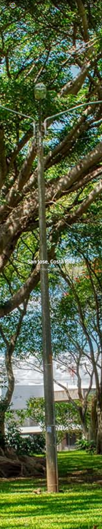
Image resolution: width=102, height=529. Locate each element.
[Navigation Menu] (91, 5)
